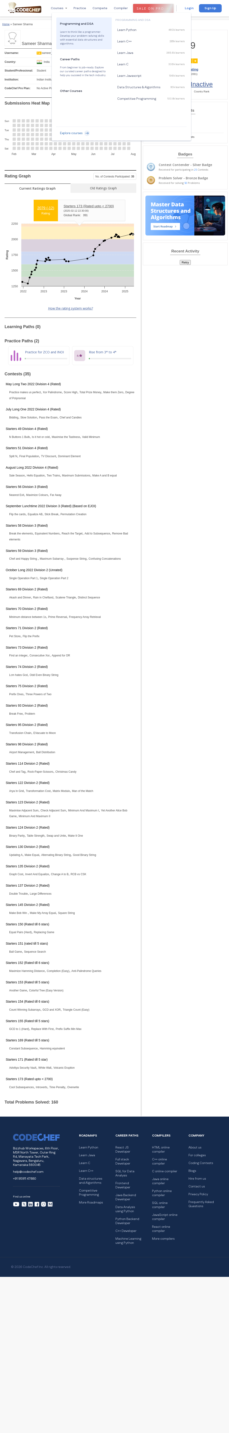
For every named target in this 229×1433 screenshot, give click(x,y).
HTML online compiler (161, 1149)
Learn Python (88, 1147)
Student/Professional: (19, 70)
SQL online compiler (160, 1205)
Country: (10, 62)
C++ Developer (125, 1231)
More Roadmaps (91, 1202)
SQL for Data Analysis (124, 1173)
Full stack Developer (122, 1161)
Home (6, 24)
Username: (12, 53)
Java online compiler (160, 1181)
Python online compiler (162, 1193)
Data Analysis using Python (125, 1209)
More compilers (163, 1239)
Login (189, 8)
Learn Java (87, 1155)
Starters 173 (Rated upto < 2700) (89, 206)
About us (194, 1147)
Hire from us (197, 1178)
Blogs (192, 1171)
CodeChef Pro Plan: (17, 88)
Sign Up (210, 8)
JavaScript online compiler (164, 1217)
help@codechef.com (28, 1172)
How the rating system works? (70, 308)
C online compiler (164, 1171)
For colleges (197, 1155)
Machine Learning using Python (128, 1241)
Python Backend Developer (127, 1221)
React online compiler (161, 1229)
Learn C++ (86, 1171)
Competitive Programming (89, 1192)
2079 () (45, 208)
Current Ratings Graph (37, 188)
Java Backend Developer (125, 1197)
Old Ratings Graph (103, 188)
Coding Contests (200, 1163)
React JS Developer (122, 1149)
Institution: (12, 79)
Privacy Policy (198, 1194)
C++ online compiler (159, 1161)
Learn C (84, 1163)
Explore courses (75, 133)
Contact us (196, 1186)
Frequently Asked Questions (201, 1204)
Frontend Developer (122, 1185)
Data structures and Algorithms (90, 1180)
